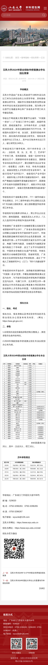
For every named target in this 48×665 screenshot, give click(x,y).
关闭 (42, 588)
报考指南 (25, 57)
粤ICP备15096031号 (24, 661)
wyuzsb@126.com (21, 634)
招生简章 (35, 57)
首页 (17, 57)
